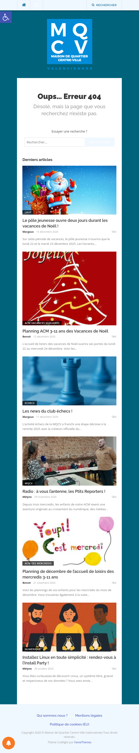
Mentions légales (88, 716)
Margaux (28, 231)
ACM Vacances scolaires (42, 323)
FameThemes (82, 742)
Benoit (26, 336)
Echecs (29, 403)
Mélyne (27, 496)
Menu (34, 5)
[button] (6, 17)
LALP (28, 212)
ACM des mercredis (38, 563)
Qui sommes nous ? (52, 716)
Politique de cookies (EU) (69, 724)
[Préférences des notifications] (8, 743)
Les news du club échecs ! (47, 411)
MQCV (29, 483)
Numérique (33, 649)
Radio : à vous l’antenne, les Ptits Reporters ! (63, 491)
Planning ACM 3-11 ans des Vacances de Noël (65, 331)
